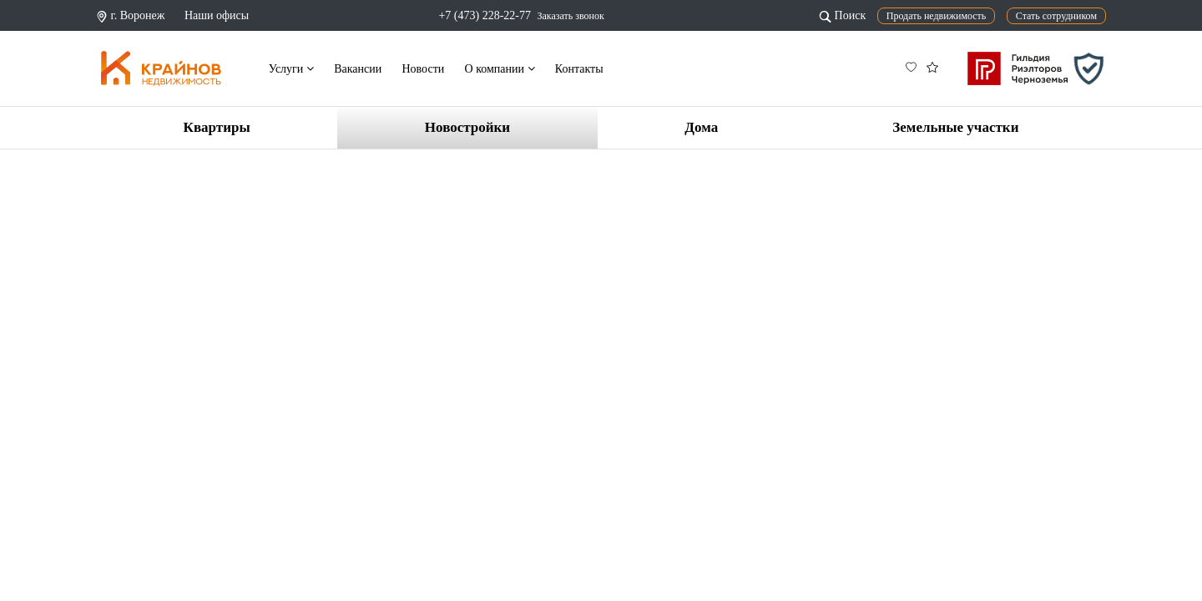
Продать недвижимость (936, 16)
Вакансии (357, 69)
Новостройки (467, 127)
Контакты (579, 69)
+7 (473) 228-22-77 (484, 15)
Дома (701, 127)
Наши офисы (216, 15)
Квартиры (217, 127)
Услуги (291, 69)
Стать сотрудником (1056, 16)
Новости (423, 69)
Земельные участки (955, 127)
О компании (500, 69)
